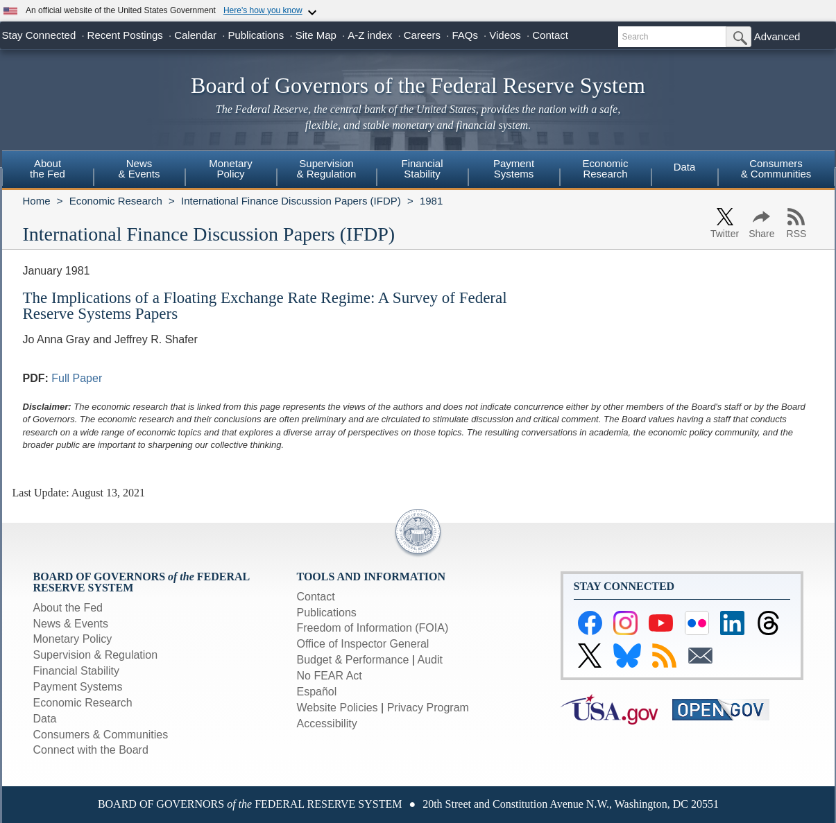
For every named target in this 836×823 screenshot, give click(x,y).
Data (685, 167)
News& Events (139, 168)
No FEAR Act (329, 676)
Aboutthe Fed (47, 168)
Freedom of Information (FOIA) (373, 628)
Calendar (195, 35)
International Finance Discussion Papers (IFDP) (291, 201)
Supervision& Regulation (327, 168)
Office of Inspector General (363, 644)
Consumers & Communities (776, 168)
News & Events (70, 624)
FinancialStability (422, 168)
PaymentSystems (513, 168)
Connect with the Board (90, 750)
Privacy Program (428, 707)
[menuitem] (48, 170)
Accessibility (327, 723)
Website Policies (337, 707)
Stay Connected (39, 35)
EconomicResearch (606, 168)
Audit (430, 660)
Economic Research (115, 201)
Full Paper (76, 378)
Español (317, 692)
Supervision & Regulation (95, 655)
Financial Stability (76, 671)
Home (37, 201)
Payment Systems (78, 687)
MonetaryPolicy (231, 168)
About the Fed (68, 608)
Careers (422, 35)
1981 (431, 201)
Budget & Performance (353, 660)
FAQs (465, 35)
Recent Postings (125, 35)
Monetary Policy (72, 639)
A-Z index (370, 35)
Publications (256, 35)
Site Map (316, 35)
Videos (505, 35)
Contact (550, 35)
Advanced (777, 36)
